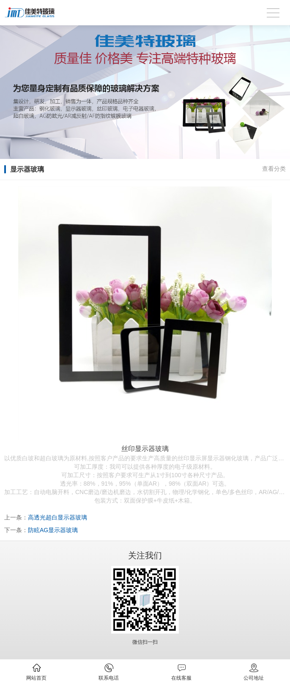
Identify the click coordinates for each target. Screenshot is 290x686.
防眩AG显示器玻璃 (53, 530)
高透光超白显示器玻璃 (57, 517)
